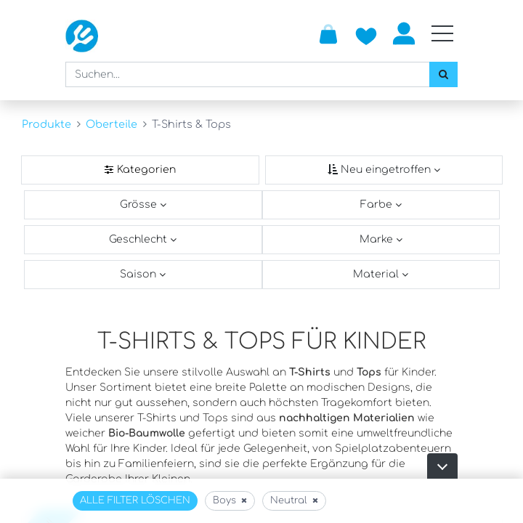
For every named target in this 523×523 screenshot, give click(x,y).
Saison (139, 274)
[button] (442, 466)
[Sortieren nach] (384, 170)
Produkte (46, 124)
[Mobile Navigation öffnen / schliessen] (442, 33)
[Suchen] (443, 74)
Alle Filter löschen (135, 500)
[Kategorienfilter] (140, 170)
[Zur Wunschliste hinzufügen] (366, 33)
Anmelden (403, 33)
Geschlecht (139, 239)
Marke (378, 239)
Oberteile (111, 124)
